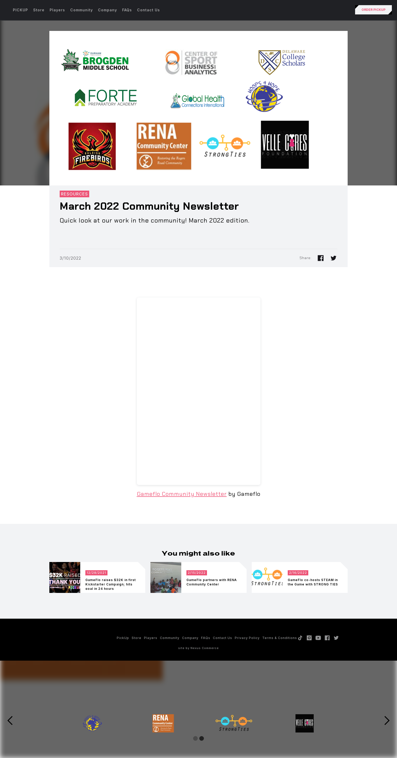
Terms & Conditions (279, 638)
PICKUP (20, 10)
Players (57, 10)
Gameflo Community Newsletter (182, 494)
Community (81, 10)
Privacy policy (247, 638)
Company (107, 10)
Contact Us (148, 10)
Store (38, 10)
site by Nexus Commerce (198, 648)
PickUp (123, 638)
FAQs (127, 10)
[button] (10, 720)
